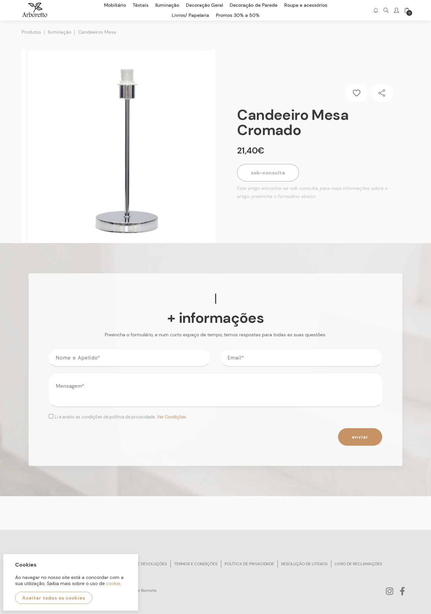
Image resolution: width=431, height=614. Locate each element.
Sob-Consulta (268, 173)
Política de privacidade (249, 564)
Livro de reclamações (358, 564)
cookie (113, 583)
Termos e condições (196, 564)
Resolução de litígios (304, 564)
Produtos (31, 32)
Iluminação (59, 32)
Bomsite (149, 590)
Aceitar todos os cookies (53, 598)
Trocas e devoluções (144, 564)
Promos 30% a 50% (238, 15)
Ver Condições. (172, 417)
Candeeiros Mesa (97, 32)
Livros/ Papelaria (190, 15)
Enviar (360, 437)
